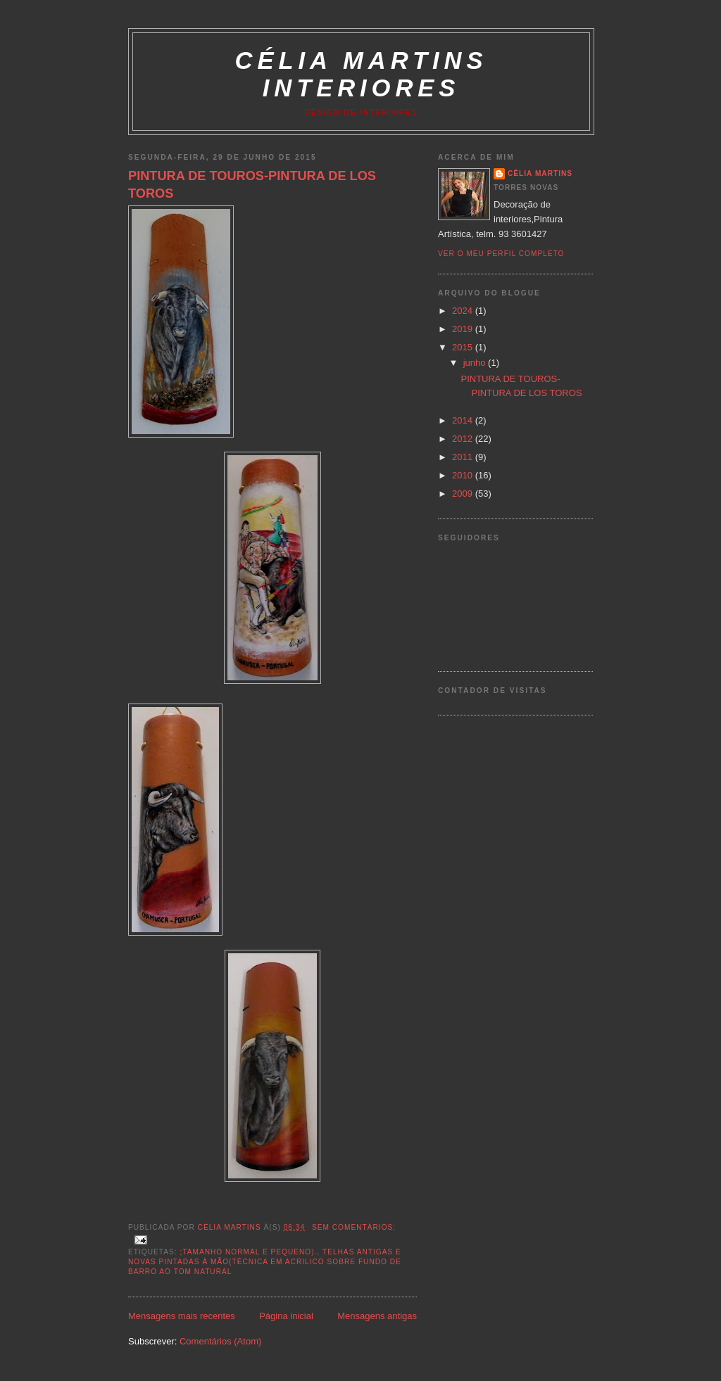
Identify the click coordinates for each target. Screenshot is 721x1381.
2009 (463, 493)
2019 (463, 329)
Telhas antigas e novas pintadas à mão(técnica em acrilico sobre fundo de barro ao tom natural (264, 1261)
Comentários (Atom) (220, 1341)
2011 (463, 457)
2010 (463, 475)
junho (475, 362)
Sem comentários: (354, 1227)
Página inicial (286, 1316)
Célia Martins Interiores (361, 74)
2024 (463, 310)
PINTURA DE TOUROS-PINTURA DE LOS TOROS (252, 185)
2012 (463, 438)
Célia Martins (540, 173)
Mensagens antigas (377, 1316)
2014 (463, 420)
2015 (463, 347)
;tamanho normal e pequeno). (248, 1252)
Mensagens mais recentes (181, 1316)
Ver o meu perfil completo (501, 253)
